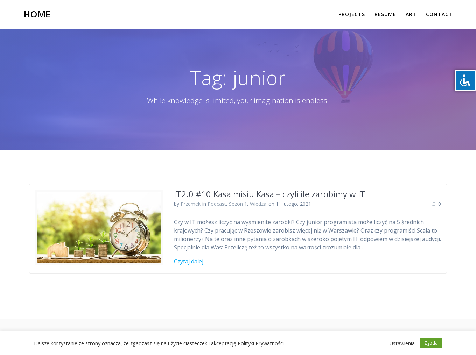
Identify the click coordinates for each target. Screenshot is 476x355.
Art (411, 14)
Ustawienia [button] (402, 343)
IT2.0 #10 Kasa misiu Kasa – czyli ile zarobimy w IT (269, 194)
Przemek (191, 203)
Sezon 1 (238, 203)
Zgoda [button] (431, 343)
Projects (351, 14)
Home (37, 14)
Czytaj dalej (188, 261)
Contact (439, 14)
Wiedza (258, 203)
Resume (385, 14)
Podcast (217, 203)
